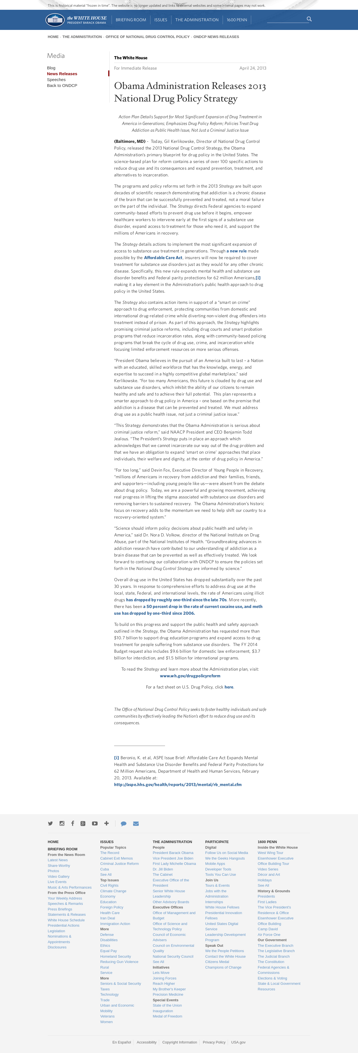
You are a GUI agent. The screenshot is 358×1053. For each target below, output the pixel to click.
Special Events (165, 1000)
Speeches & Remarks (65, 903)
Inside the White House (278, 847)
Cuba (104, 869)
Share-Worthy (59, 865)
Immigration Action (115, 924)
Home (53, 37)
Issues (160, 19)
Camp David (268, 929)
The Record (109, 853)
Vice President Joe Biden (173, 858)
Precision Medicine (168, 994)
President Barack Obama (173, 853)
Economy (107, 896)
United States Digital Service (221, 926)
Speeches (56, 79)
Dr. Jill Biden (163, 869)
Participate (217, 842)
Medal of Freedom (167, 1016)
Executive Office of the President (171, 883)
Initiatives (161, 967)
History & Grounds (274, 891)
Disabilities (108, 940)
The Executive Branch (275, 945)
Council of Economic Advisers (169, 937)
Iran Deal (107, 918)
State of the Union (167, 1005)
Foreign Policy (111, 907)
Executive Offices (168, 907)
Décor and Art (269, 874)
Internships (214, 902)
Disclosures (57, 947)
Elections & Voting (272, 978)
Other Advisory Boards (171, 902)
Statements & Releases (67, 914)
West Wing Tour (270, 853)
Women (106, 1022)
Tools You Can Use (220, 874)
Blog (51, 67)
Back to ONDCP (62, 85)
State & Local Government (279, 983)
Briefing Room (131, 19)
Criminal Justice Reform (119, 864)
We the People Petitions (224, 951)
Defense (107, 935)
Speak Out (214, 945)
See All (105, 874)
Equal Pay (108, 951)
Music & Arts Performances (70, 887)
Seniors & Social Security (120, 983)
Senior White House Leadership (169, 894)
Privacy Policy (214, 1042)
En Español (121, 1042)
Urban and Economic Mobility (117, 1008)
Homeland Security (115, 956)
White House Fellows (222, 907)
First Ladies (267, 902)
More (104, 929)
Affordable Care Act (163, 257)
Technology (109, 994)
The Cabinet (163, 874)
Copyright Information (179, 1042)
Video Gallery (59, 876)
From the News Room (66, 855)
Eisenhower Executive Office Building (276, 921)
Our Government (272, 940)
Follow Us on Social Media (226, 853)
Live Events (57, 882)
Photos (53, 871)
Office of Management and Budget (174, 916)
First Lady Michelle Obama (174, 864)
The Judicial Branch (274, 956)
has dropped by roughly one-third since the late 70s (176, 599)
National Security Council (173, 956)
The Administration (197, 19)
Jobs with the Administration (216, 894)
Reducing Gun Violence (119, 962)
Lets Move (161, 973)
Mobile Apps (215, 864)
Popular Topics (113, 847)
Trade (104, 1000)
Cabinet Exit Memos (116, 858)
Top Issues (109, 880)
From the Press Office (67, 893)
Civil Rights (109, 885)
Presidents (266, 896)
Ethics (105, 945)
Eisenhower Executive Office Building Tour (276, 861)
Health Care (109, 913)
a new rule (237, 250)
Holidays (265, 880)
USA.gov (238, 1042)
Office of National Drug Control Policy (148, 37)
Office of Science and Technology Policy (170, 926)
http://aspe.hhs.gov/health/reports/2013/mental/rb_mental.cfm (178, 784)
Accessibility (147, 1042)
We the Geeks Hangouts (225, 858)
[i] (258, 277)
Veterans (107, 1016)
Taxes (105, 989)
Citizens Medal (217, 962)
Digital (210, 847)
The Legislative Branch (276, 951)
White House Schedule (66, 920)
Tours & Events (217, 885)
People (159, 847)
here (229, 686)
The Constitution (271, 962)
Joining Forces (164, 978)
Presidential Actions (63, 925)
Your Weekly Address (65, 898)
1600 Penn (237, 19)
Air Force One (269, 935)
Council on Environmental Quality (173, 948)
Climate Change (113, 891)
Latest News (58, 860)
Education (108, 902)
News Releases (62, 73)
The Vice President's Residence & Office (274, 910)
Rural (104, 967)
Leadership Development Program (225, 937)
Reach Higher (164, 983)
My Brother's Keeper (169, 989)
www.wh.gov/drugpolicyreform (190, 675)
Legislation (56, 931)
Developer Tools (218, 869)
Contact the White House (225, 956)
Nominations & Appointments (60, 939)
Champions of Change (223, 967)
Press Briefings (60, 909)
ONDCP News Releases (216, 37)
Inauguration (163, 1011)
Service (106, 973)
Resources (266, 989)
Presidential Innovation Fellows (223, 916)
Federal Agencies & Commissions (273, 970)
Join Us (211, 880)
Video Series (268, 869)
